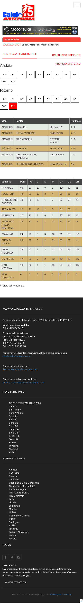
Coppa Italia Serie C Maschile (24, 482)
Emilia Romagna (17, 489)
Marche (13, 509)
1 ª (4, 74)
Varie (11, 452)
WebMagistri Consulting (60, 594)
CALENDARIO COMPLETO (66, 55)
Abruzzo (13, 469)
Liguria (12, 502)
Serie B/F (13, 429)
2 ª (12, 74)
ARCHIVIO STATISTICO (68, 63)
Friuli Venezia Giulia (19, 492)
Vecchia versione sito (16, 582)
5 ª (39, 74)
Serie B (13, 419)
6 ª (48, 74)
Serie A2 (13, 416)
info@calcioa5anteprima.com (17, 356)
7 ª (57, 74)
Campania (14, 479)
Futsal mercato (16, 496)
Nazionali (13, 449)
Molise (12, 512)
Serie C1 (13, 423)
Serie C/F (14, 432)
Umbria (12, 535)
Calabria (13, 476)
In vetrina (13, 446)
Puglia (12, 519)
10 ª (4, 81)
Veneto (12, 538)
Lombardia (14, 505)
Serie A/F (13, 426)
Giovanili (13, 439)
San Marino (15, 409)
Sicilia (12, 525)
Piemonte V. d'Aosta (19, 515)
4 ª (30, 74)
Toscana (13, 528)
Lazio (11, 499)
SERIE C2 (14, 436)
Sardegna (14, 522)
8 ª (66, 74)
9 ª (74, 74)
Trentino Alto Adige (18, 532)
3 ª (21, 74)
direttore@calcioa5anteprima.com (19, 369)
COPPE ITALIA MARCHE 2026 (25, 403)
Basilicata (14, 473)
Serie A (12, 406)
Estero (12, 442)
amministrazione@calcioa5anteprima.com (23, 382)
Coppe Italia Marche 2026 (22, 486)
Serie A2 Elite (16, 413)
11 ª (13, 81)
